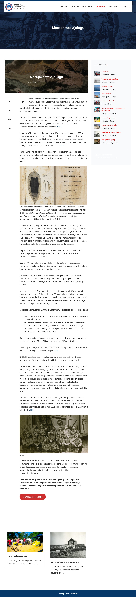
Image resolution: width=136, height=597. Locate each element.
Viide (59, 126)
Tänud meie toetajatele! (109, 79)
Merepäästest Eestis (33, 496)
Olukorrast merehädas (109, 125)
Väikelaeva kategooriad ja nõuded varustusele (113, 109)
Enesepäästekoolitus (108, 101)
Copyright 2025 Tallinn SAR (68, 594)
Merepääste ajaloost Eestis (111, 132)
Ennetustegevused (108, 118)
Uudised (48, 70)
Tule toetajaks (106, 93)
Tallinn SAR (105, 72)
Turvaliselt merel (107, 86)
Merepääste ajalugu (108, 140)
